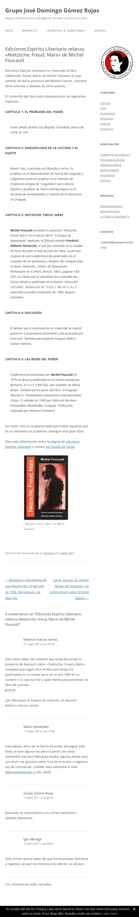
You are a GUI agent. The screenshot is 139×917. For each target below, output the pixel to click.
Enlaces (100, 30)
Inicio (9, 30)
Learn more (109, 913)
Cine (103, 108)
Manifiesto (29, 30)
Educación (106, 118)
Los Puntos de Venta (59, 447)
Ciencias (105, 103)
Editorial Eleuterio (111, 206)
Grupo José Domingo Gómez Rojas (52, 10)
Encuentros (107, 175)
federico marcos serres (40, 639)
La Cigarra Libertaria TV (115, 216)
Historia (105, 124)
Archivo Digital (109, 170)
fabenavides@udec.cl (20, 772)
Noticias (49, 553)
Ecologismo (107, 113)
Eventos (105, 180)
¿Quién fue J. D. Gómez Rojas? (66, 30)
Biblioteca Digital (110, 165)
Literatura (106, 129)
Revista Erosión (110, 211)
